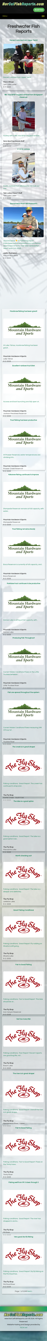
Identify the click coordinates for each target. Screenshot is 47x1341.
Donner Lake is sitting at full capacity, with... (20, 617)
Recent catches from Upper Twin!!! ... (18, 77)
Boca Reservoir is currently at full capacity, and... (23, 562)
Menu (5, 16)
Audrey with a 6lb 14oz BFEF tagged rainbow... (21, 132)
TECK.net (23, 1327)
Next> (29, 1291)
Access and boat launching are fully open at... (21, 399)
